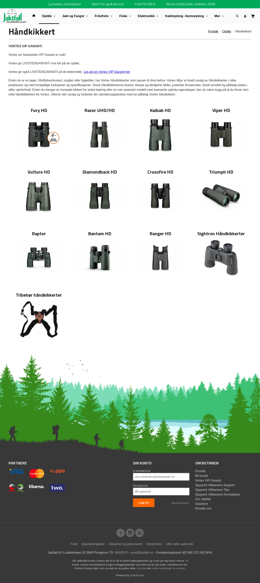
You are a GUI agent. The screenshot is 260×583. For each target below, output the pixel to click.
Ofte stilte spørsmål (179, 544)
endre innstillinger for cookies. (169, 568)
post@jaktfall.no (142, 552)
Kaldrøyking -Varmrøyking (184, 16)
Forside (213, 31)
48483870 (121, 552)
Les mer (142, 568)
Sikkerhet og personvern (125, 544)
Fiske (123, 16)
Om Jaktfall (203, 499)
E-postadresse (142, 470)
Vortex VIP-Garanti (208, 480)
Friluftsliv (102, 16)
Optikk (47, 16)
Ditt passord (140, 485)
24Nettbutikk (137, 575)
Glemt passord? (180, 503)
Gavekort (201, 503)
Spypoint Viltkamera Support (215, 485)
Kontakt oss (203, 508)
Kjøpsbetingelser (93, 544)
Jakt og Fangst (73, 16)
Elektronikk (146, 16)
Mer (217, 16)
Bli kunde (201, 475)
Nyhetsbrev (154, 544)
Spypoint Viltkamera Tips (212, 489)
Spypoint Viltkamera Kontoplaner (218, 494)
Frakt (73, 544)
